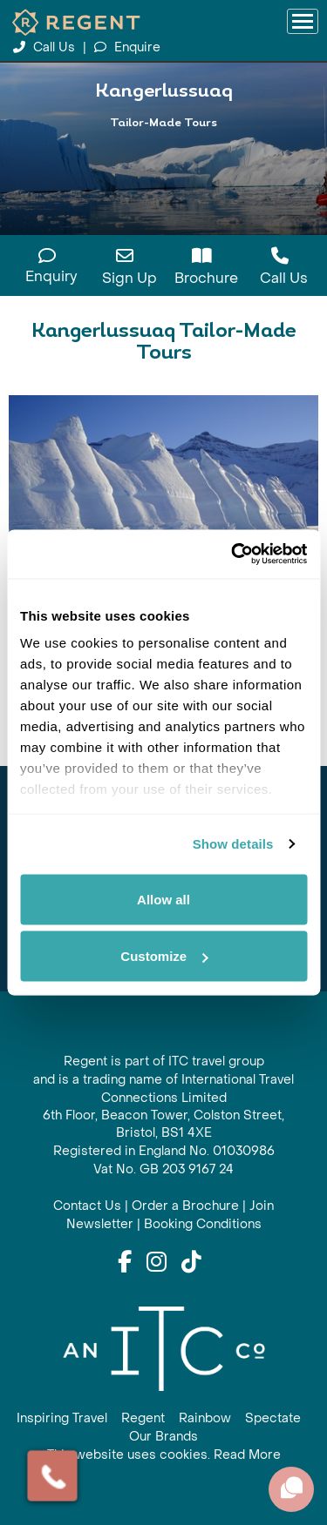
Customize (164, 956)
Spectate (273, 1418)
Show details (233, 843)
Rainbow (205, 1418)
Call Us (45, 47)
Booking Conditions (203, 1224)
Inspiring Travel (62, 1418)
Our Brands (163, 1436)
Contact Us (87, 1206)
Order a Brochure (185, 1206)
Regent (143, 1418)
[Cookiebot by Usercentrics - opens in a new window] (233, 554)
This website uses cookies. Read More (164, 1455)
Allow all (163, 898)
